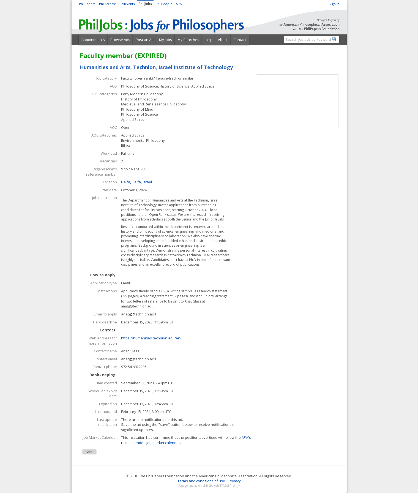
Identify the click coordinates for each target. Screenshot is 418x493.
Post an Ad (145, 39)
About (223, 39)
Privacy (235, 480)
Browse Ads (120, 39)
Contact (239, 39)
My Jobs (165, 39)
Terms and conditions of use (201, 480)
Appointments (93, 39)
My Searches (188, 39)
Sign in (334, 3)
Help (208, 39)
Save (89, 452)
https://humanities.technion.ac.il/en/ (151, 338)
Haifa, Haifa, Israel (136, 181)
